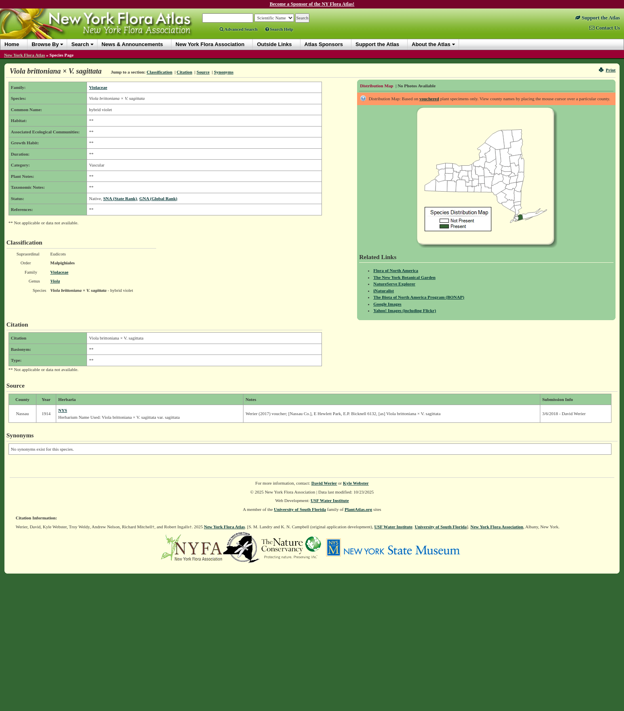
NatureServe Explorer (394, 283)
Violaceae (98, 87)
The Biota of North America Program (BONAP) (418, 297)
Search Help (279, 29)
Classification (160, 72)
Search (80, 44)
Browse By (45, 44)
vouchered (429, 98)
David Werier (324, 483)
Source (203, 72)
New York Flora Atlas (24, 55)
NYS (62, 410)
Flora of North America (395, 270)
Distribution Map (376, 85)
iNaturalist (383, 290)
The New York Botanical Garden (404, 277)
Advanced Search (239, 29)
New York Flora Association (496, 526)
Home (11, 44)
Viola (55, 280)
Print (607, 70)
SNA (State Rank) (120, 198)
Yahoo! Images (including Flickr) (404, 310)
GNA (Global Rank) (158, 198)
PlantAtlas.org (358, 509)
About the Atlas (431, 44)
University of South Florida (300, 509)
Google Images (387, 304)
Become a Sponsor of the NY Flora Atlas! (312, 4)
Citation (184, 72)
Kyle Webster (356, 483)
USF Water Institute (330, 500)
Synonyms (223, 72)
